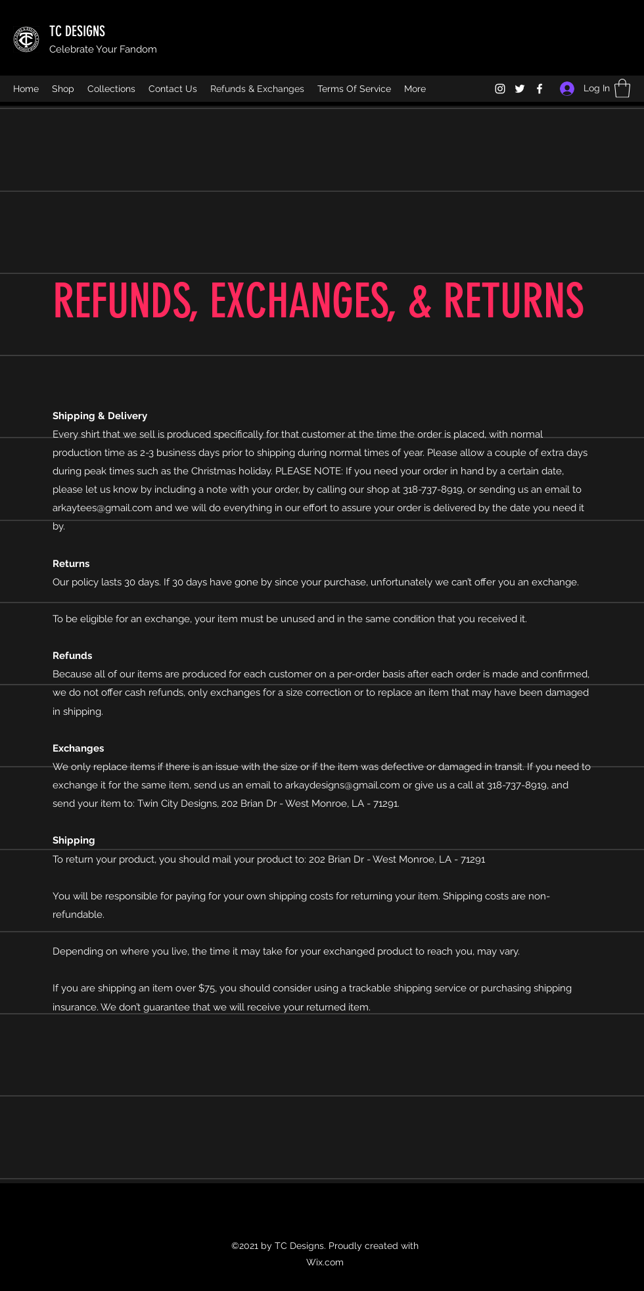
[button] (622, 88)
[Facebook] (539, 88)
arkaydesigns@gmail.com (342, 785)
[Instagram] (500, 88)
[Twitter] (519, 88)
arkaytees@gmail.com (102, 508)
